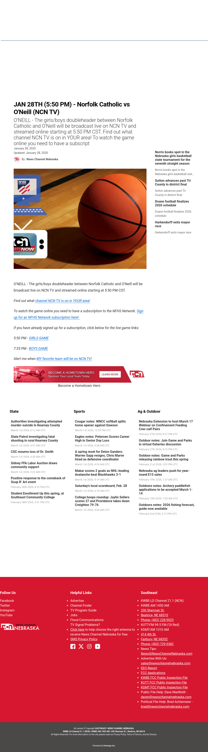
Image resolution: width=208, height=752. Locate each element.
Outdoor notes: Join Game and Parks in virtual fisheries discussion (165, 442)
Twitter (5, 605)
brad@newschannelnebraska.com (165, 706)
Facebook (7, 601)
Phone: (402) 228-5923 (157, 620)
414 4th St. (148, 634)
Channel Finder (81, 605)
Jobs (73, 615)
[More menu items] (194, 34)
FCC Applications (153, 673)
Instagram (7, 610)
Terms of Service (134, 734)
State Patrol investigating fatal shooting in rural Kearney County (34, 438)
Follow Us (8, 593)
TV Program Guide (83, 610)
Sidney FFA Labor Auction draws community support (34, 465)
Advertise (77, 601)
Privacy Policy (120, 734)
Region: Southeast (25, 36)
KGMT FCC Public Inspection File (164, 687)
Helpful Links (81, 593)
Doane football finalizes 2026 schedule (172, 203)
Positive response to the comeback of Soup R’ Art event (38, 480)
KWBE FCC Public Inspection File (164, 678)
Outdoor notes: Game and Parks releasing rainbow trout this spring (163, 457)
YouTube (6, 615)
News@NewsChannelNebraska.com (166, 654)
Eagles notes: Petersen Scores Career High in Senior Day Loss (102, 438)
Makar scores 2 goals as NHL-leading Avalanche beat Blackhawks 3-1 (102, 472)
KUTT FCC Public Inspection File (164, 682)
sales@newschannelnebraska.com (165, 663)
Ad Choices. (152, 734)
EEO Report (149, 668)
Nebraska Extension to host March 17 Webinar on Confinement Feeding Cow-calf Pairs (166, 425)
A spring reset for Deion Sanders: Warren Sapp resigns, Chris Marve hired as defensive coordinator (99, 455)
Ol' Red (167, 34)
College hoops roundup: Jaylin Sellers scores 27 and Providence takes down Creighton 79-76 (102, 501)
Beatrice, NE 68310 (154, 615)
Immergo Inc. (109, 746)
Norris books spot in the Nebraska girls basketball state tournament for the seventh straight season (173, 157)
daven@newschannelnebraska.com (166, 697)
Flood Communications (87, 620)
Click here (77, 629)
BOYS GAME (38, 349)
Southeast (149, 593)
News (116, 34)
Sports (150, 34)
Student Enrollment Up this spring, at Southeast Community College (37, 495)
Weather (132, 34)
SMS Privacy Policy (83, 639)
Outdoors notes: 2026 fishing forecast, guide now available (167, 506)
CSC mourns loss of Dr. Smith (32, 452)
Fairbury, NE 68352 (154, 639)
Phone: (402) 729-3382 (157, 644)
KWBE (182, 34)
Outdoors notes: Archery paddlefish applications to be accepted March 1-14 (166, 489)
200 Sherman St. (153, 610)
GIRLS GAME (39, 338)
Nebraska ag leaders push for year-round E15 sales (164, 472)
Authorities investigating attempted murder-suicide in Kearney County (36, 423)
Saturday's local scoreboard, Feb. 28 (101, 486)
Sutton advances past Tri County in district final (173, 182)
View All (196, 6)
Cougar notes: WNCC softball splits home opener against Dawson (100, 423)
